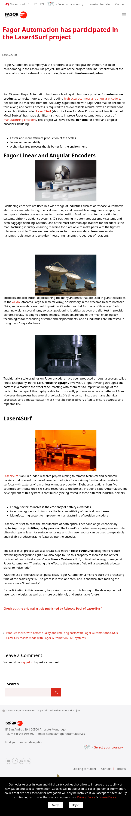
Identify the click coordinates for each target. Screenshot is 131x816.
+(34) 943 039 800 (23, 734)
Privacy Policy (86, 797)
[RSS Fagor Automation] (28, 761)
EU (30, 4)
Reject (76, 805)
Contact (120, 4)
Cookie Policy (107, 797)
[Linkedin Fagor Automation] (15, 761)
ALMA (15, 302)
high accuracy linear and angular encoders (92, 98)
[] (56, 692)
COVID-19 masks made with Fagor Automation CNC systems (46, 638)
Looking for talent (100, 4)
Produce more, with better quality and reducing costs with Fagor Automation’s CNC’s (62, 633)
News (11, 710)
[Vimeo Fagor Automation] (22, 761)
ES (35, 4)
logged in (27, 662)
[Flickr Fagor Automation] (8, 761)
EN (42, 4)
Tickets (121, 769)
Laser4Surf (11, 476)
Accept (55, 805)
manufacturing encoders (20, 120)
